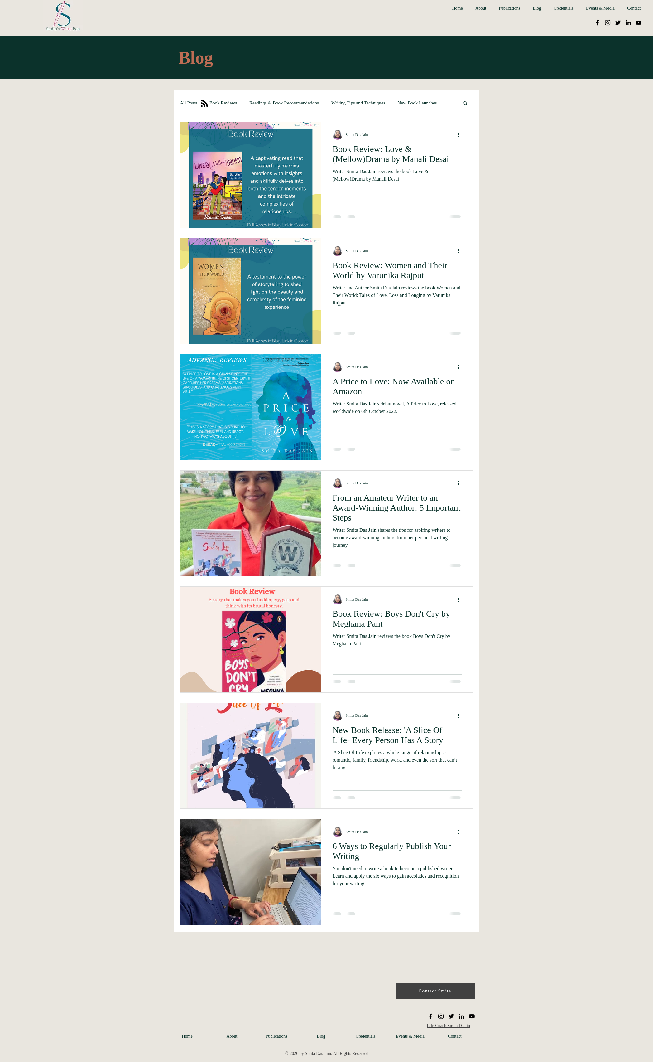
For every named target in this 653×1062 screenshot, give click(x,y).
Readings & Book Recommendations (284, 102)
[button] (465, 103)
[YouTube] (638, 22)
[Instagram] (607, 22)
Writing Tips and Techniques (358, 102)
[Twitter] (618, 22)
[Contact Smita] (435, 991)
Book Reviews (223, 102)
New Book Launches (417, 102)
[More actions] (460, 134)
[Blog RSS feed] (204, 104)
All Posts (188, 102)
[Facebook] (597, 22)
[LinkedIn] (628, 22)
